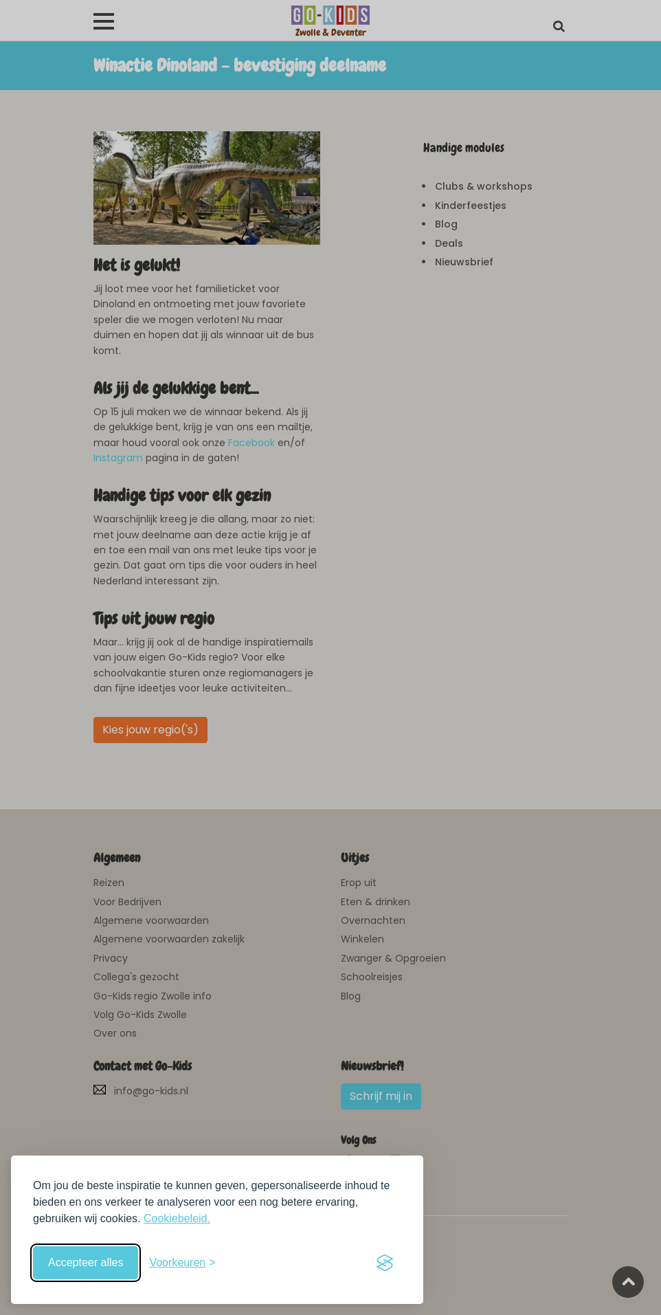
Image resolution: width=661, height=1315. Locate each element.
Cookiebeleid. (177, 1218)
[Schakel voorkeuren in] (182, 1263)
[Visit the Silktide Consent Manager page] (384, 1262)
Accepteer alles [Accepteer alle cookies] (85, 1262)
